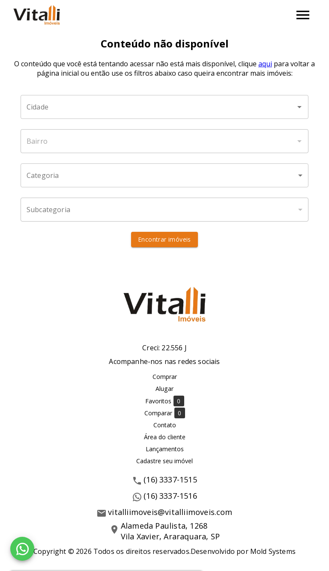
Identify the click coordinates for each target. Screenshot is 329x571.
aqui (265, 63)
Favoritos (164, 401)
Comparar (164, 413)
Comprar (165, 377)
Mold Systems (273, 551)
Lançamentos (165, 449)
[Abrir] (299, 107)
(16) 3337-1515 (170, 479)
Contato (164, 425)
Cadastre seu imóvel (164, 461)
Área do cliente (164, 437)
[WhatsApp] (22, 549)
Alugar (164, 389)
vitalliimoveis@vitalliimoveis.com (170, 512)
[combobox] (164, 107)
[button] (164, 175)
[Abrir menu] (303, 15)
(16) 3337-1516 (170, 496)
